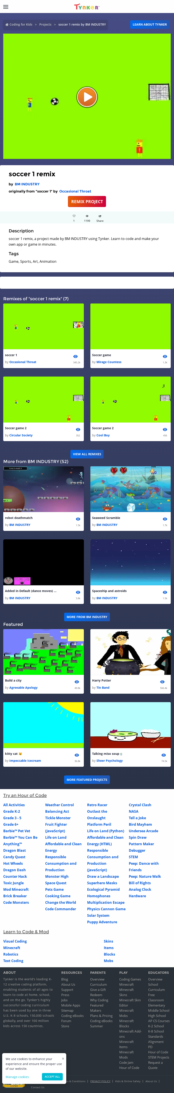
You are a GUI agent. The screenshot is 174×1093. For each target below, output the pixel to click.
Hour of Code (129, 1067)
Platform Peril (99, 824)
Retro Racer (97, 805)
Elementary (156, 1005)
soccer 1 (11, 355)
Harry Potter (101, 680)
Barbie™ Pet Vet (16, 831)
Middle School (158, 1010)
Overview (97, 979)
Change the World (60, 902)
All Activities (14, 805)
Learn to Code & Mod (26, 931)
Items (109, 947)
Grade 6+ (10, 824)
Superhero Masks (102, 883)
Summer (96, 1026)
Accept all (52, 1076)
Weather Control (59, 805)
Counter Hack (15, 876)
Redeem (96, 995)
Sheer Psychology (109, 761)
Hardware (137, 896)
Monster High (57, 876)
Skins (108, 941)
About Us (68, 984)
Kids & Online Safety (128, 1081)
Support (67, 989)
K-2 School (156, 1026)
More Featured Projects (87, 780)
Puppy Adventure (102, 922)
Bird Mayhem (140, 824)
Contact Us (37, 1087)
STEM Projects (158, 1057)
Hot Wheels (13, 863)
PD (150, 1047)
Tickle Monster (58, 818)
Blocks (109, 954)
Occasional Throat (75, 191)
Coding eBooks (72, 1015)
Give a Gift (98, 989)
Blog (64, 979)
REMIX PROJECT (87, 201)
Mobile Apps (70, 1005)
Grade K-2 (11, 811)
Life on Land (55, 837)
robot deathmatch (19, 518)
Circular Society (21, 435)
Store (65, 1026)
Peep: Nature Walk (145, 876)
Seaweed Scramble (106, 518)
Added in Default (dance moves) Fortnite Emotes (31, 591)
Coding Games (130, 979)
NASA (133, 811)
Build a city (13, 680)
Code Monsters (16, 902)
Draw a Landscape (103, 876)
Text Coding (13, 960)
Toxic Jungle (13, 883)
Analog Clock (140, 889)
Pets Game (54, 889)
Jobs (64, 1000)
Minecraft (11, 947)
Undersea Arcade (143, 831)
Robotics (10, 954)
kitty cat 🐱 (13, 754)
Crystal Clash (140, 805)
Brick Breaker (15, 896)
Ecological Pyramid (103, 889)
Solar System (98, 915)
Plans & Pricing (101, 1015)
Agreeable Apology (23, 687)
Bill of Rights (140, 883)
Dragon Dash (14, 870)
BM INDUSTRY (27, 184)
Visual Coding (15, 941)
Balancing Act (57, 811)
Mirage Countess (108, 362)
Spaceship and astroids (109, 591)
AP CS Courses (159, 1021)
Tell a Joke (137, 818)
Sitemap (67, 1010)
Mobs (108, 960)
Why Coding (99, 1000)
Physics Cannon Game (106, 909)
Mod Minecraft (16, 889)
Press (65, 995)
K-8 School (156, 1031)
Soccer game (101, 355)
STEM (133, 857)
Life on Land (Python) (105, 831)
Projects (45, 24)
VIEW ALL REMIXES (87, 454)
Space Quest (55, 883)
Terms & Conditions (73, 1081)
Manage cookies (17, 1077)
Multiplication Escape (105, 902)
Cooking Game (57, 896)
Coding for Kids (21, 24)
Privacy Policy (100, 1081)
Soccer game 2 (16, 428)
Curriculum (98, 984)
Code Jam (126, 1062)
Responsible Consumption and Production (60, 863)
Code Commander (60, 909)
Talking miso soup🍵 (107, 754)
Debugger (137, 850)
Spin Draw (138, 837)
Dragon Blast (14, 850)
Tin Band (102, 687)
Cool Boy (103, 435)
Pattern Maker (141, 844)
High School (157, 1015)
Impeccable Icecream (25, 761)
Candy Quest (14, 857)
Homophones (98, 896)
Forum (66, 1021)
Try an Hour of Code (25, 795)
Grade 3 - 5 (12, 818)
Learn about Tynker (150, 24)
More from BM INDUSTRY (87, 617)
